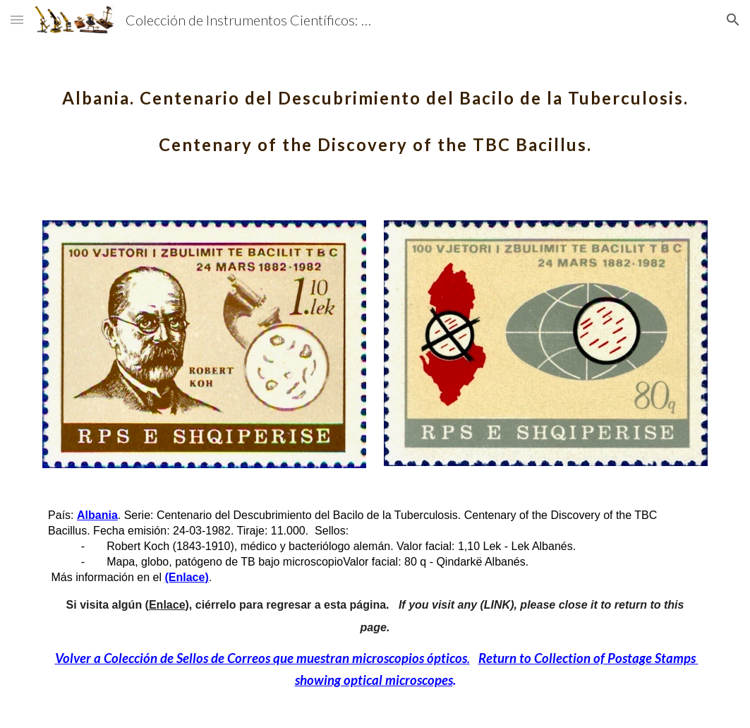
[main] (375, 111)
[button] (17, 19)
